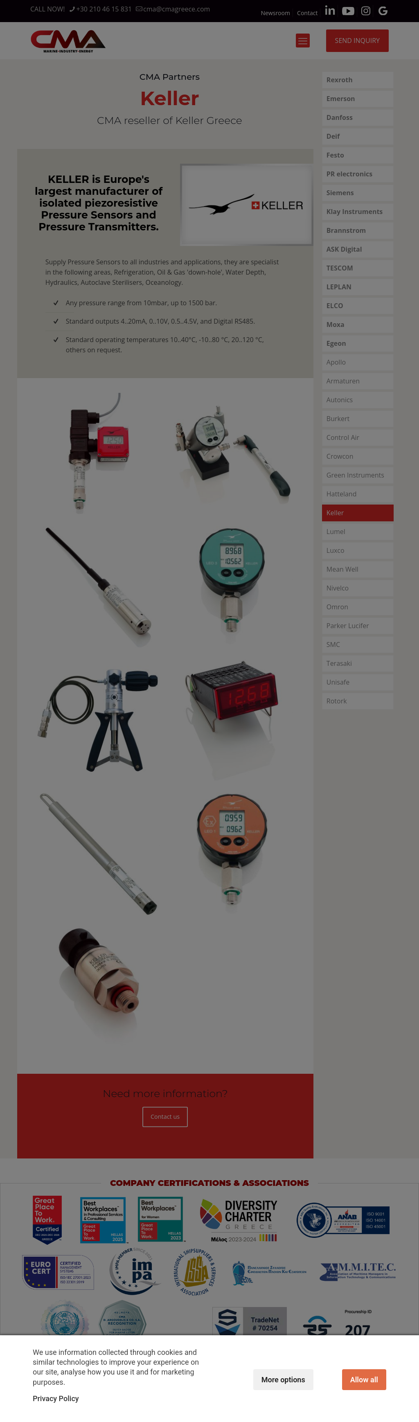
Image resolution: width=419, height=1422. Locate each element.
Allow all (364, 1379)
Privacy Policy (56, 1398)
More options (283, 1379)
